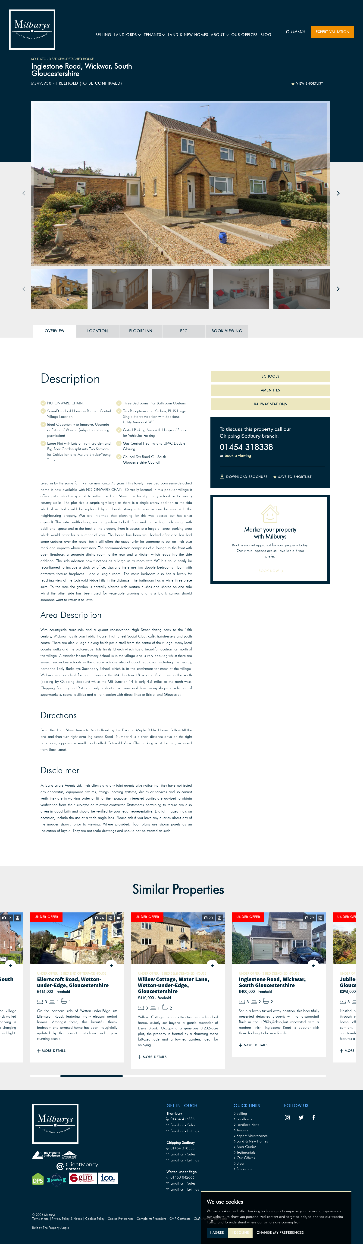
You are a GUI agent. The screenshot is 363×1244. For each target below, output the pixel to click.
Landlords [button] (132, 31)
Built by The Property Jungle (50, 1228)
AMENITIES (270, 390)
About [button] (224, 31)
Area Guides (245, 1147)
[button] (24, 193)
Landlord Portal (247, 1124)
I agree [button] (217, 1233)
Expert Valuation (332, 32)
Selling (108, 31)
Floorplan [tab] (140, 331)
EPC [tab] (183, 331)
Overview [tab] (55, 331)
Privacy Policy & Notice (67, 1219)
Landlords (243, 1119)
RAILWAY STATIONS (270, 404)
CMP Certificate (180, 1219)
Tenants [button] (159, 31)
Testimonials (244, 1152)
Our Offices (249, 31)
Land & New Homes (192, 31)
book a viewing (238, 455)
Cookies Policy (94, 1219)
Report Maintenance (251, 1135)
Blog (270, 31)
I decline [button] (240, 1233)
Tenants (241, 1130)
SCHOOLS (270, 376)
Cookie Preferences (120, 1219)
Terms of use (40, 1219)
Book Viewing (227, 331)
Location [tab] (97, 331)
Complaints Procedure (151, 1219)
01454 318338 (246, 447)
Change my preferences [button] (280, 1233)
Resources (243, 1169)
